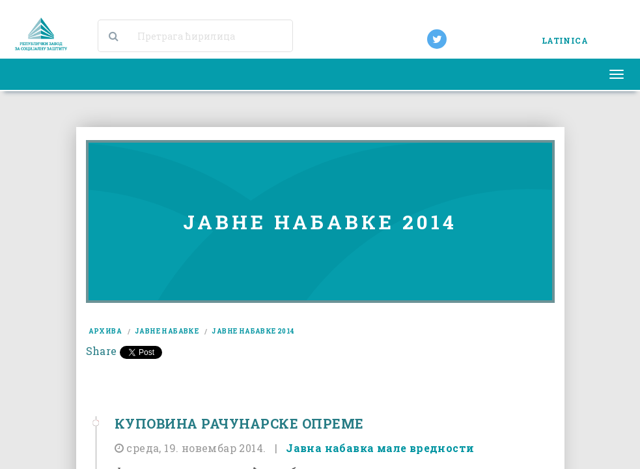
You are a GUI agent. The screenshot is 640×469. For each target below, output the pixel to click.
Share (101, 351)
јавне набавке (167, 331)
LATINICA (565, 40)
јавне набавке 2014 (253, 331)
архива (105, 331)
